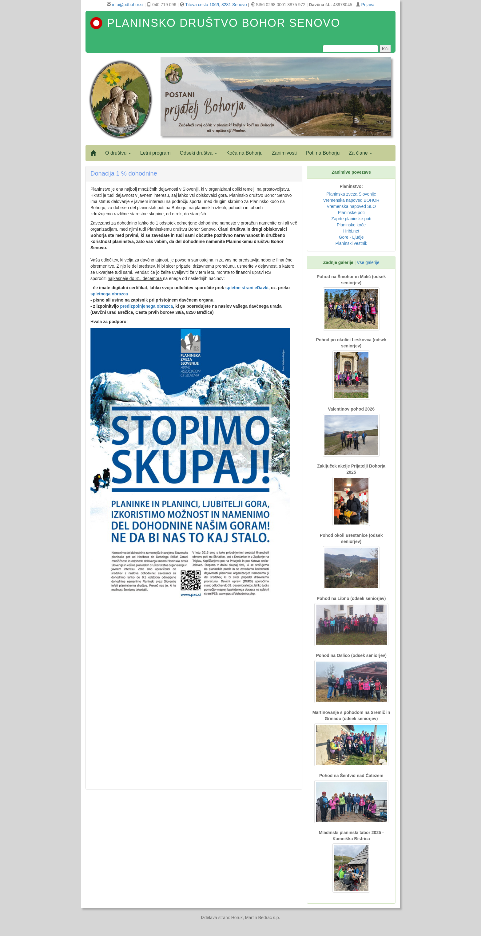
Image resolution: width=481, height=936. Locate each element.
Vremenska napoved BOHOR (351, 200)
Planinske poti (351, 212)
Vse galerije (368, 262)
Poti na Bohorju (323, 153)
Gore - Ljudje (351, 237)
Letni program (155, 153)
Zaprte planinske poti (351, 218)
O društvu (118, 153)
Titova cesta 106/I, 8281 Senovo (216, 4)
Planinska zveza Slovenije (351, 194)
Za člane (360, 153)
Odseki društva (198, 153)
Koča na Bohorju (244, 153)
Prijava (368, 4)
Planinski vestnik (351, 243)
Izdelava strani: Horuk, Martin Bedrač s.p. (240, 917)
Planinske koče (351, 224)
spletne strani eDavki (246, 287)
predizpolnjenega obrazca (146, 306)
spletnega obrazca (109, 293)
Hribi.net (351, 231)
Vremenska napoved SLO (351, 206)
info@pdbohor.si (127, 4)
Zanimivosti (284, 153)
